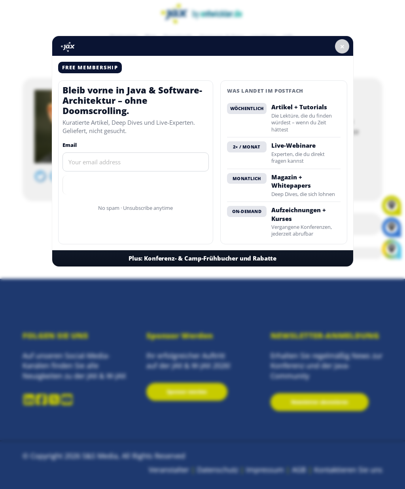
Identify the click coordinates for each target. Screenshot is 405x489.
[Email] (135, 161)
